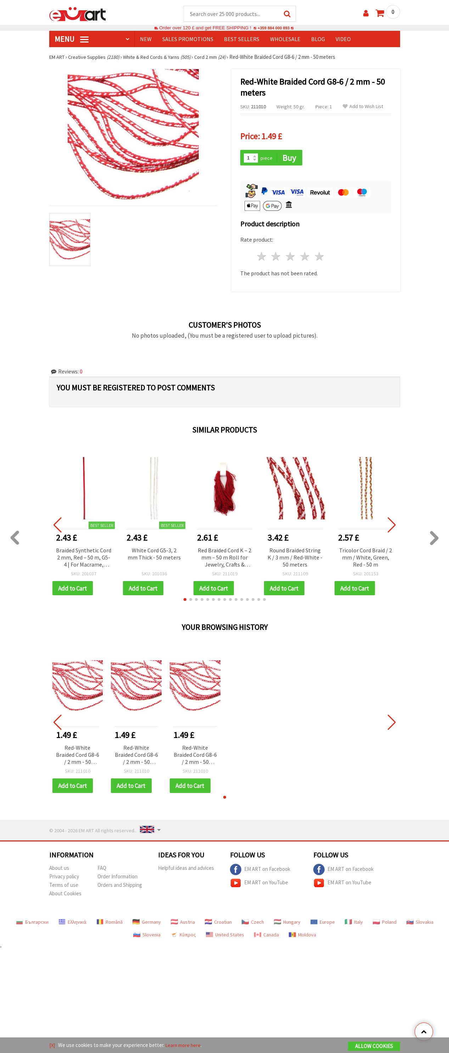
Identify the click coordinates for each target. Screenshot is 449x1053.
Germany (147, 923)
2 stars (276, 257)
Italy (354, 923)
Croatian (218, 923)
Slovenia (147, 936)
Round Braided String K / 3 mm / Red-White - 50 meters (295, 558)
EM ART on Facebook (260, 871)
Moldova (302, 936)
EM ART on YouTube (259, 884)
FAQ (101, 869)
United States (225, 936)
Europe (322, 923)
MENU (72, 39)
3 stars (291, 257)
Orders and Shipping (119, 886)
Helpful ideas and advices (186, 869)
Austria (183, 923)
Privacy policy (64, 878)
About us (59, 869)
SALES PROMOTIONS (187, 39)
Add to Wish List (363, 106)
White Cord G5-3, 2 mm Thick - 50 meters (154, 554)
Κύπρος (183, 936)
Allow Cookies (374, 1046)
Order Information (117, 878)
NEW (146, 39)
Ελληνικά (72, 923)
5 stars (319, 257)
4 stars (305, 257)
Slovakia (419, 923)
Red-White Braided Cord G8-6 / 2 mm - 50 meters (77, 756)
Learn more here (184, 1045)
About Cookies (65, 895)
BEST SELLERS (241, 39)
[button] (185, 600)
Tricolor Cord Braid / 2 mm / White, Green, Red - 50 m (365, 558)
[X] (52, 1045)
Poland (385, 923)
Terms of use (63, 886)
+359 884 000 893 (273, 28)
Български (32, 923)
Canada (266, 936)
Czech (253, 923)
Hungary (287, 923)
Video (343, 39)
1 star (261, 257)
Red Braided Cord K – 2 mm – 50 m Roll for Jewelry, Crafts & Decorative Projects (224, 558)
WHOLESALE (285, 39)
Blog (318, 39)
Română (109, 923)
